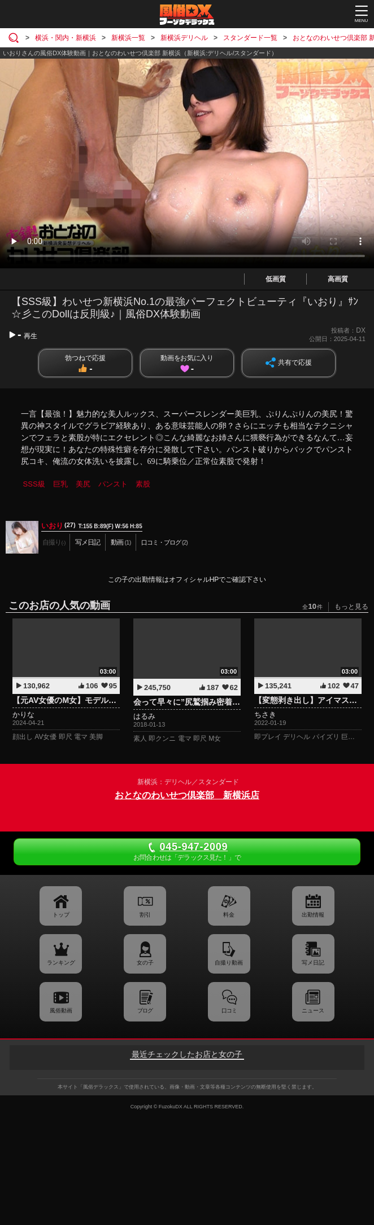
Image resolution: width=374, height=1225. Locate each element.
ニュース (313, 1010)
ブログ (145, 1010)
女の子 (145, 962)
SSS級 (34, 484)
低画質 (276, 279)
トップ (61, 915)
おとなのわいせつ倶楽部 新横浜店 (187, 795)
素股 (143, 484)
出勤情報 (313, 915)
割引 (145, 915)
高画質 (338, 279)
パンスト (113, 484)
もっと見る (351, 607)
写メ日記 (313, 962)
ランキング (61, 962)
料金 (228, 915)
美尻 (83, 484)
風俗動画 (61, 1010)
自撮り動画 (229, 962)
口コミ (229, 1010)
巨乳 (60, 484)
